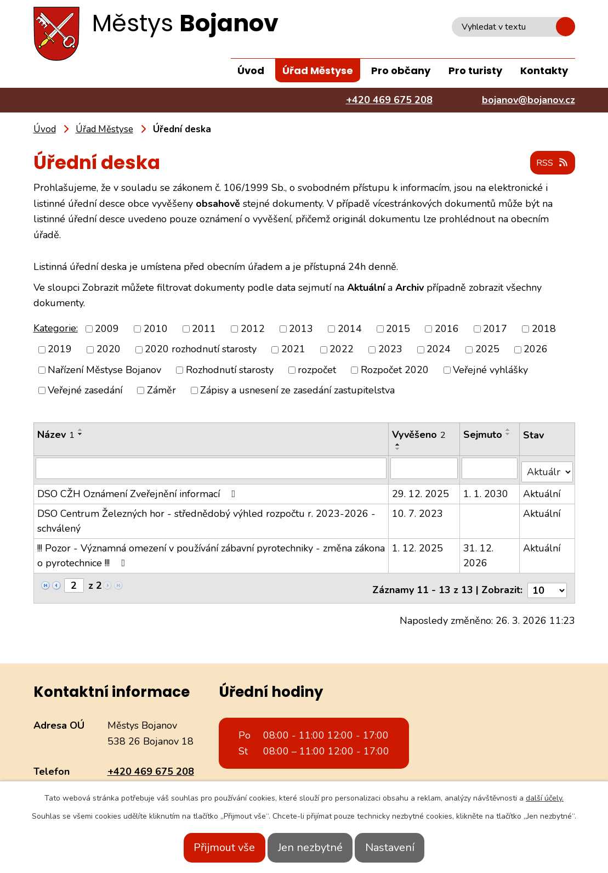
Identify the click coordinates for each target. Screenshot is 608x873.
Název (56, 435)
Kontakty (544, 70)
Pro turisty (475, 70)
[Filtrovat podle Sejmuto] (490, 468)
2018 (544, 329)
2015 (398, 329)
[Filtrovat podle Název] (212, 468)
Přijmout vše (210, 847)
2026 (536, 350)
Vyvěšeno (419, 435)
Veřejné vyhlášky (490, 370)
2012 (253, 329)
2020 (108, 350)
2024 (439, 350)
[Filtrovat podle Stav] (547, 468)
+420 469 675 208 (150, 764)
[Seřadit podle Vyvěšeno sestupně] (399, 449)
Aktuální (542, 490)
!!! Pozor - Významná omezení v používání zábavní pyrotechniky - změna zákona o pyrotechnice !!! (211, 552)
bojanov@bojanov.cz (154, 779)
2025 (487, 350)
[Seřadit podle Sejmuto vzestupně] (509, 430)
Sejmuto (483, 435)
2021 (293, 350)
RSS (550, 163)
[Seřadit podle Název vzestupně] (81, 430)
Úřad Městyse (317, 70)
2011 (204, 329)
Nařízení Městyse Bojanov (104, 370)
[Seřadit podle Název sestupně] (81, 434)
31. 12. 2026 (479, 552)
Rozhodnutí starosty (230, 370)
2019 (60, 350)
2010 (156, 329)
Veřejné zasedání (85, 390)
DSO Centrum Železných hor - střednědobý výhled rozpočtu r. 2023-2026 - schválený (206, 518)
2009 (107, 329)
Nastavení (404, 847)
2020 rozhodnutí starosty (201, 350)
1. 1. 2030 (486, 490)
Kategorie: (55, 328)
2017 (495, 329)
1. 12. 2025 (418, 544)
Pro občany (400, 70)
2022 (341, 350)
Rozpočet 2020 (395, 370)
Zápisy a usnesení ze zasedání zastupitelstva (297, 390)
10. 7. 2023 (418, 510)
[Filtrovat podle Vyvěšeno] (424, 468)
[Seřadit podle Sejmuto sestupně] (509, 434)
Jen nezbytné (310, 847)
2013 (301, 329)
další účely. (545, 798)
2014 (350, 329)
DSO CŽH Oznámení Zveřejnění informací (138, 490)
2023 (390, 350)
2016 (447, 329)
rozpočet (317, 370)
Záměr (161, 390)
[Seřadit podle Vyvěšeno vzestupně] (399, 445)
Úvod (250, 70)
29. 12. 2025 (421, 490)
